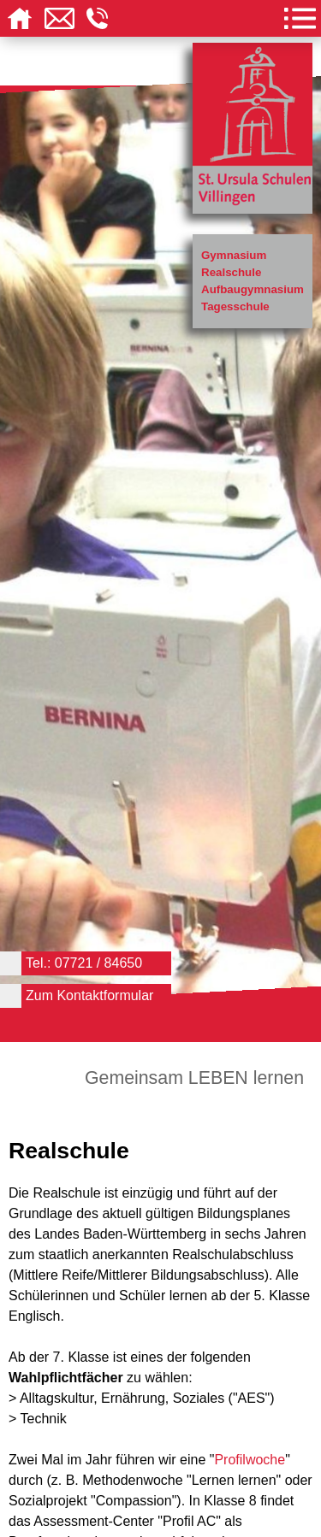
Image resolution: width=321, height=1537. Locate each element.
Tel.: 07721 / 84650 (84, 963)
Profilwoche (249, 1459)
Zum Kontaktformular (89, 995)
